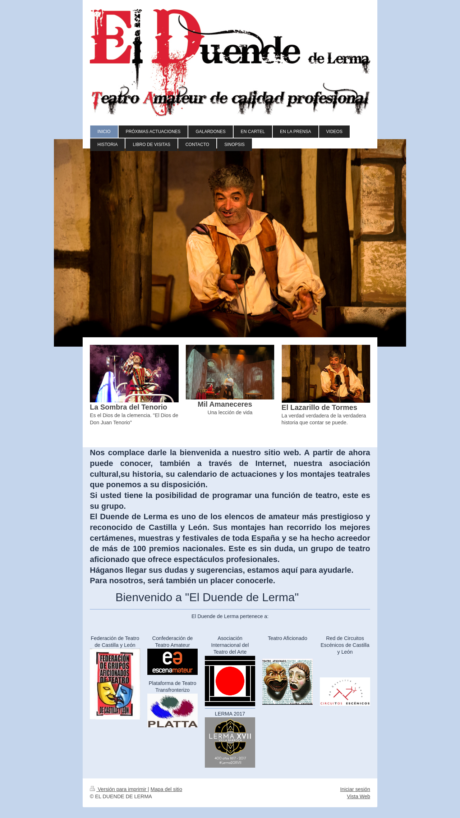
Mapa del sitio (166, 789)
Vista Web (358, 796)
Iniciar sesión (355, 789)
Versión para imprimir (119, 789)
